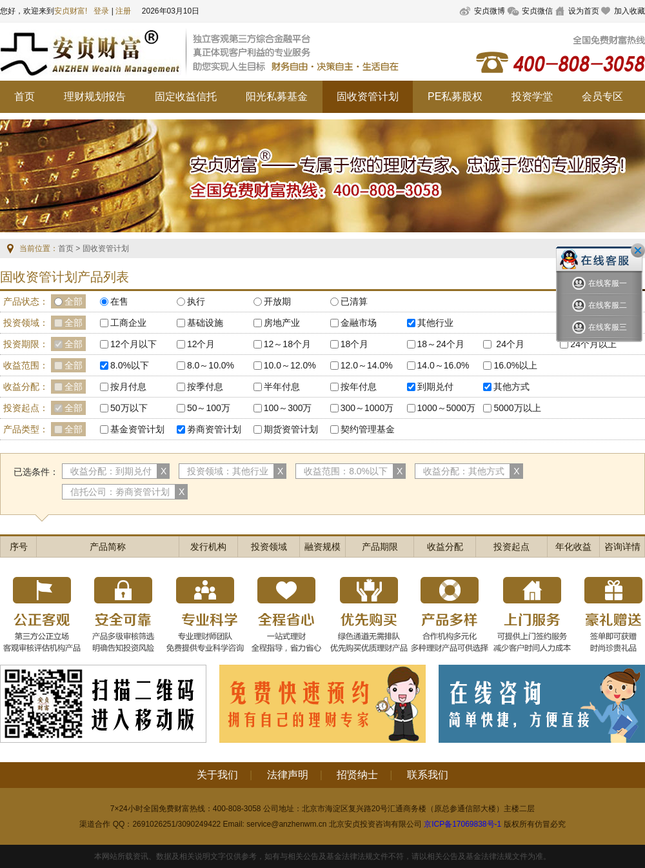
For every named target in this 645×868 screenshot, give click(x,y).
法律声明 (287, 774)
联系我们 (427, 774)
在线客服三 (599, 327)
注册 (123, 10)
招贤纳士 (357, 774)
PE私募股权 (455, 96)
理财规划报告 (95, 96)
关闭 (638, 250)
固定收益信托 (186, 96)
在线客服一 (599, 283)
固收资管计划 (368, 96)
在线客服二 (599, 305)
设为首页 (583, 10)
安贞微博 (489, 10)
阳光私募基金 (277, 96)
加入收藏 (629, 10)
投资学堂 (532, 96)
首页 (24, 96)
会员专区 (602, 96)
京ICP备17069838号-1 (462, 824)
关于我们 (217, 774)
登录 (101, 10)
